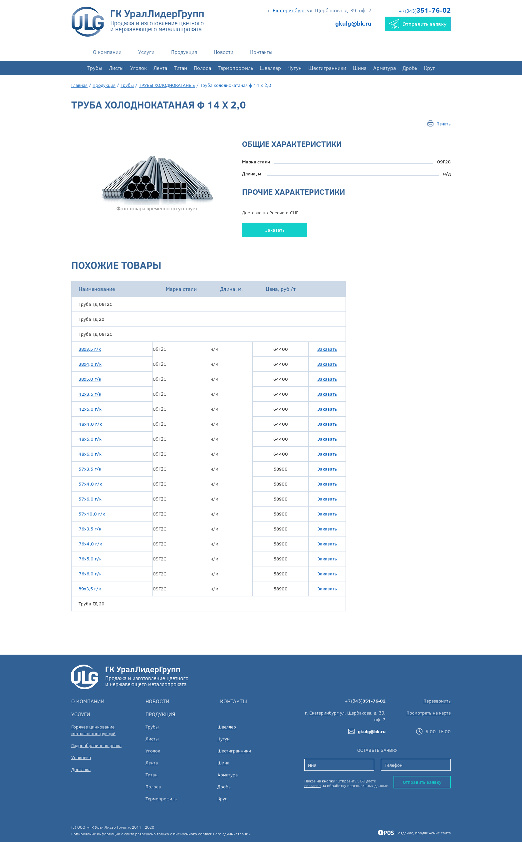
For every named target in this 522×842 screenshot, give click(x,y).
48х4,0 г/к (90, 424)
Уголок (138, 67)
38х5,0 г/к (90, 379)
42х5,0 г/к (90, 409)
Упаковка (81, 757)
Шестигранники (327, 67)
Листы (116, 67)
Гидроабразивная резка (96, 745)
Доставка (81, 769)
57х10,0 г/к (92, 514)
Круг (429, 67)
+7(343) (424, 11)
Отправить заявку (422, 782)
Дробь (409, 67)
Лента (160, 67)
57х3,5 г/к (90, 469)
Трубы (94, 67)
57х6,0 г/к (90, 499)
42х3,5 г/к (90, 394)
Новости (223, 51)
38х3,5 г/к (90, 349)
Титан (180, 67)
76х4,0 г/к (90, 543)
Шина (360, 67)
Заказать (275, 230)
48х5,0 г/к (90, 439)
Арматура (384, 67)
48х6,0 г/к (90, 454)
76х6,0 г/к (90, 573)
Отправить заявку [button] (417, 24)
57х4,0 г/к (90, 484)
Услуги (146, 51)
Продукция (184, 51)
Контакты (261, 51)
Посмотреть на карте (428, 713)
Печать (443, 123)
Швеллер (270, 67)
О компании (107, 51)
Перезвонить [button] (437, 701)
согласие (312, 785)
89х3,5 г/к (90, 588)
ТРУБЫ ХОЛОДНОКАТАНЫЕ (167, 85)
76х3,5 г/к (90, 529)
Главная (79, 85)
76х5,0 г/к (90, 558)
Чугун (295, 67)
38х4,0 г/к (90, 364)
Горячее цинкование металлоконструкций (93, 730)
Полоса (202, 67)
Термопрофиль (235, 67)
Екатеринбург (289, 10)
